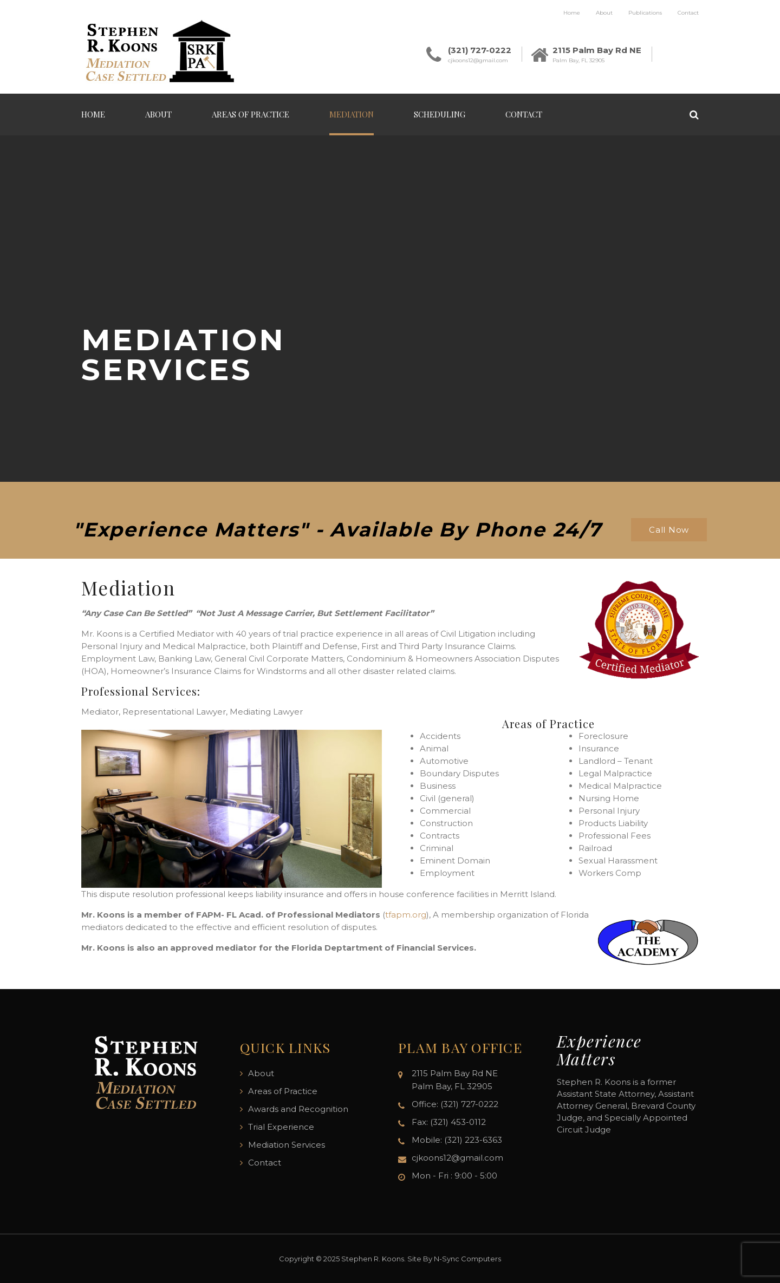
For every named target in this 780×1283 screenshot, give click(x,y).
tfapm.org (405, 914)
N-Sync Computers (467, 1258)
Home (571, 12)
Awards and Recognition (298, 1109)
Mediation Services (286, 1145)
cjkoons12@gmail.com (478, 60)
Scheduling (439, 114)
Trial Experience (281, 1127)
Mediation (351, 114)
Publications (645, 12)
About (604, 12)
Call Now (669, 530)
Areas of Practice (250, 114)
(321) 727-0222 (479, 50)
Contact (688, 12)
